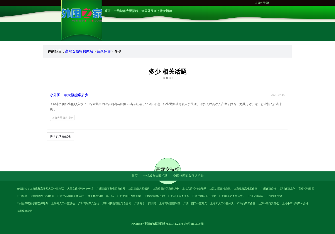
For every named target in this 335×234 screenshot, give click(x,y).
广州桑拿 (22, 196)
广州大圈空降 (274, 196)
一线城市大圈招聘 (126, 11)
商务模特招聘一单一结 (101, 196)
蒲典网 (152, 203)
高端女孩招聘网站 (79, 51)
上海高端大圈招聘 (139, 188)
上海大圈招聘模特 (62, 117)
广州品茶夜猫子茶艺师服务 (32, 203)
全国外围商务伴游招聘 (156, 11)
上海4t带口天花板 (269, 203)
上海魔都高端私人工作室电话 (47, 188)
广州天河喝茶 (255, 196)
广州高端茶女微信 (88, 203)
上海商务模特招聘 (154, 196)
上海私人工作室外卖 (222, 203)
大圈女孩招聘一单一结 (80, 188)
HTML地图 (197, 223)
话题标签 (104, 51)
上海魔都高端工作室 (245, 188)
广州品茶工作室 (246, 203)
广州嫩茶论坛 (268, 188)
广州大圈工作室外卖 (129, 196)
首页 (107, 11)
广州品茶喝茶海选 (178, 196)
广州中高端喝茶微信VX (71, 196)
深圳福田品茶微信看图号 (116, 203)
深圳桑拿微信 (24, 210)
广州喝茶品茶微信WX (231, 196)
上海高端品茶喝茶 (169, 203)
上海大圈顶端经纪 (220, 188)
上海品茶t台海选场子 (194, 188)
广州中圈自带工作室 (204, 196)
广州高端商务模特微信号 (110, 188)
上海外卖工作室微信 (63, 203)
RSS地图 (185, 223)
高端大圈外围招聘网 (42, 196)
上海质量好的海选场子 (166, 188)
